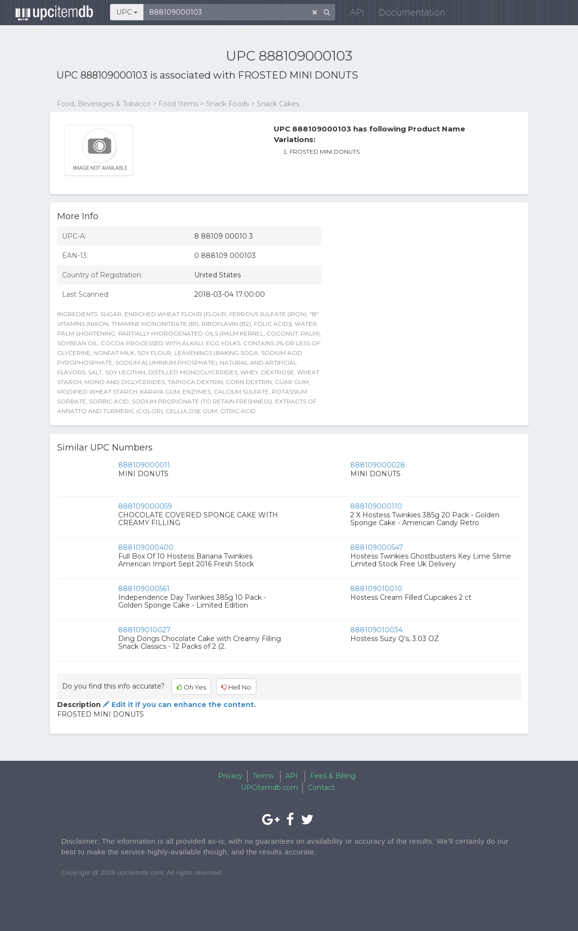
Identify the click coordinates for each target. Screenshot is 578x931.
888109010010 (376, 588)
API (351, 14)
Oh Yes (191, 687)
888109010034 (376, 630)
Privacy (230, 775)
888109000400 (145, 547)
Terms (262, 775)
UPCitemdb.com (269, 787)
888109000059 (145, 506)
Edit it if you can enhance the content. (178, 704)
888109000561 (144, 588)
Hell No (236, 687)
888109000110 (376, 506)
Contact (321, 787)
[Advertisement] (428, 289)
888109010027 (144, 630)
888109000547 (376, 547)
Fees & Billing (333, 775)
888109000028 (377, 465)
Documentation (406, 14)
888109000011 (144, 465)
